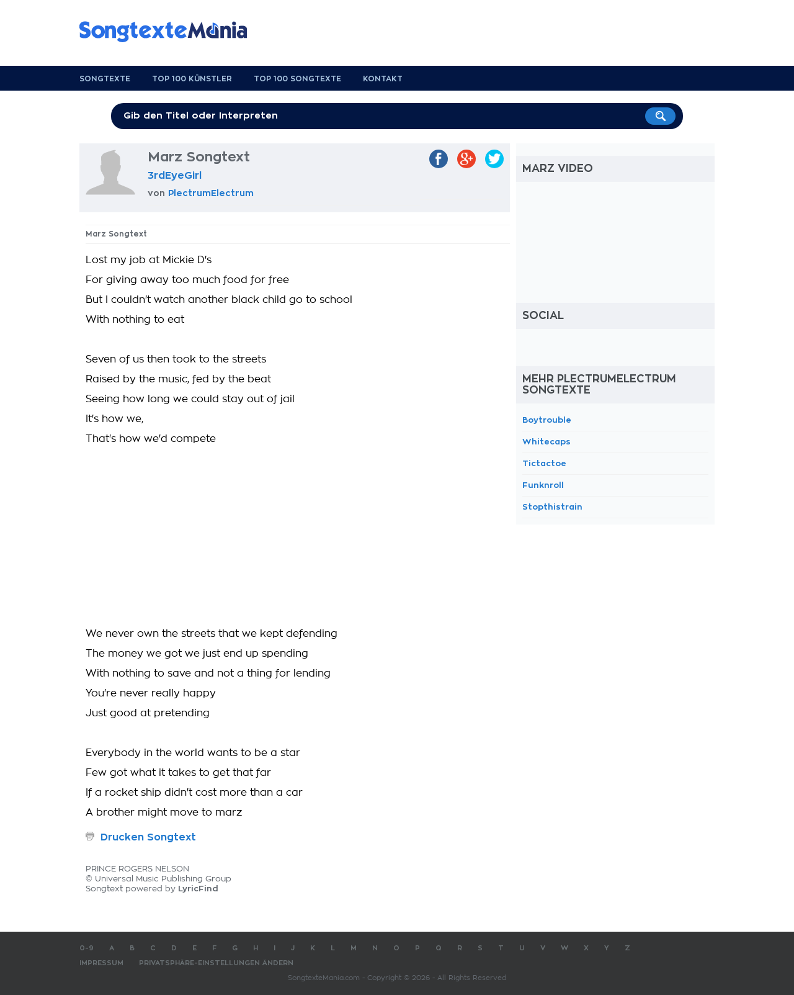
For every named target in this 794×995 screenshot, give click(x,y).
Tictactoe (544, 463)
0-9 (86, 948)
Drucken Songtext (148, 837)
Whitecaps (546, 442)
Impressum (101, 963)
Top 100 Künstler (192, 79)
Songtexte (104, 79)
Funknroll (543, 485)
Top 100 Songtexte (297, 79)
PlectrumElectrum (211, 193)
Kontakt (383, 79)
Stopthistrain (552, 507)
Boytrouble (546, 420)
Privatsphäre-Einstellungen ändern (216, 963)
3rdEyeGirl (175, 176)
